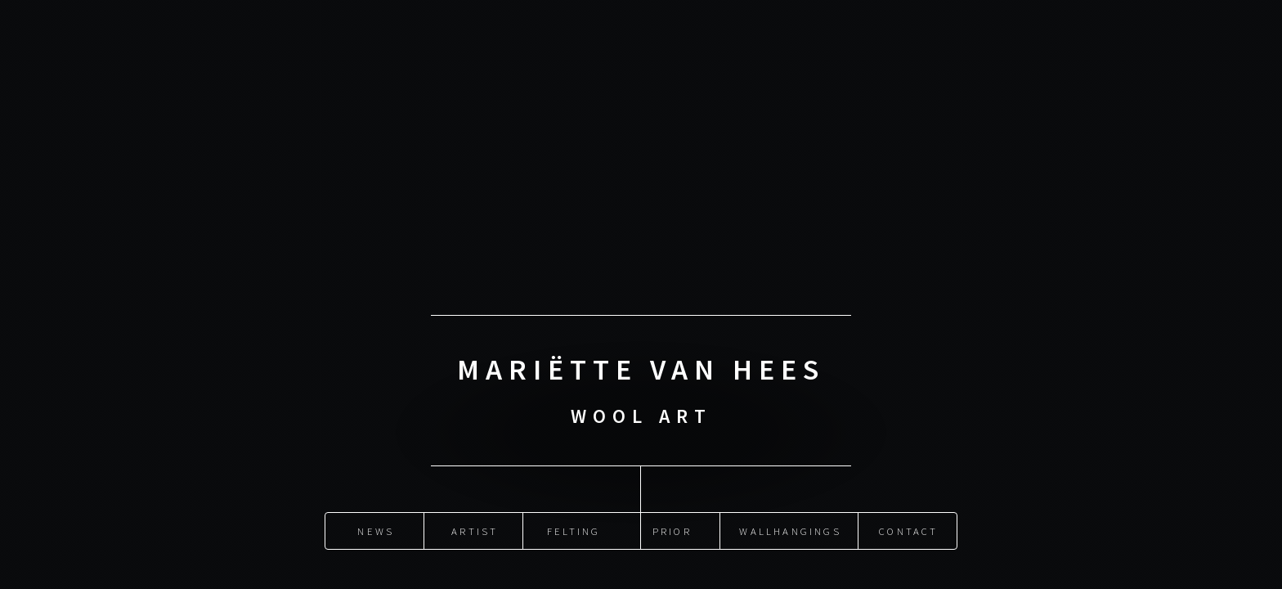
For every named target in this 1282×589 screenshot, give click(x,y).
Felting (573, 530)
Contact (908, 530)
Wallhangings (789, 530)
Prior (672, 530)
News (375, 530)
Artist (474, 530)
